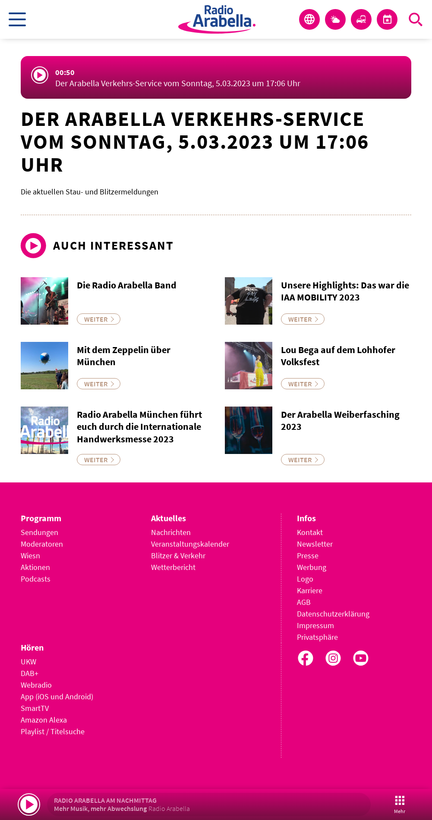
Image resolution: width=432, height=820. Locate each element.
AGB (304, 602)
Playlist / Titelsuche (53, 731)
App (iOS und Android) (57, 696)
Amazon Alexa (44, 720)
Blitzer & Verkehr (178, 555)
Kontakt (310, 532)
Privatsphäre (317, 637)
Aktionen (35, 567)
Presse (307, 555)
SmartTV (35, 708)
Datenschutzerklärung (333, 614)
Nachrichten (171, 532)
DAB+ (29, 673)
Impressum (315, 625)
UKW (28, 662)
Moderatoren (42, 544)
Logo (305, 579)
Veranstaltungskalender (190, 544)
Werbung (311, 567)
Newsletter (315, 544)
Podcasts (35, 579)
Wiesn (30, 555)
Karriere (309, 590)
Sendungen (39, 532)
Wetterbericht (173, 567)
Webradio (36, 685)
